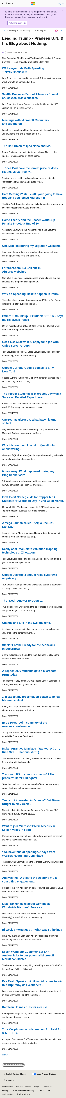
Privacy (5, 1090)
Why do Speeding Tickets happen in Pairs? (30, 293)
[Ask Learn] (56, 31)
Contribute (47, 1087)
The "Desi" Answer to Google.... (23, 600)
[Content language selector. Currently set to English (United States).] (15, 1074)
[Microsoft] (33, 3)
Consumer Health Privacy (23, 1090)
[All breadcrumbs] (4, 31)
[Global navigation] (2, 3)
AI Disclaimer (7, 1087)
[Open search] (54, 3)
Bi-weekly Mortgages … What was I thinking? (32, 929)
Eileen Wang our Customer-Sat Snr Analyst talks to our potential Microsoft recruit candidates (28, 955)
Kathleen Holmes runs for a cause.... (26, 1007)
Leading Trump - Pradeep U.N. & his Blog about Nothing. (29, 31)
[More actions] (61, 31)
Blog (36, 1087)
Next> (5, 1055)
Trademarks (7, 1094)
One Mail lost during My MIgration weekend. (31, 245)
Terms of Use (44, 1090)
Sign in (61, 3)
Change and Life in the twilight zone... (27, 622)
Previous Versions (23, 1087)
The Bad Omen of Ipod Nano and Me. (26, 146)
